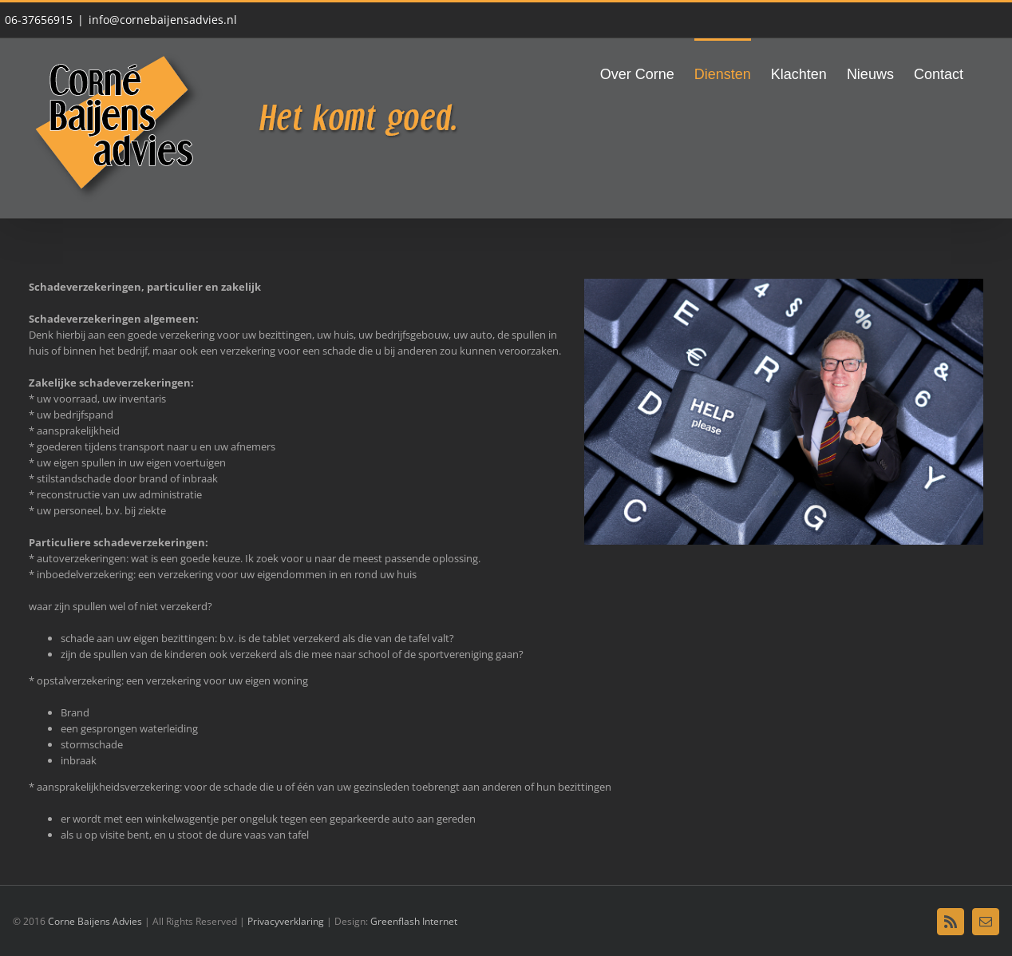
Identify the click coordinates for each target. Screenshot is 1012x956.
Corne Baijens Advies (95, 921)
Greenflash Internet (413, 921)
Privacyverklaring (286, 921)
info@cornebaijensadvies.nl (163, 19)
